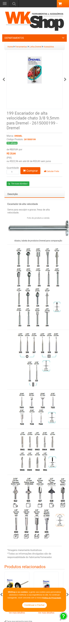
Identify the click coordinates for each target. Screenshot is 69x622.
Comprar (30, 170)
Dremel (18, 136)
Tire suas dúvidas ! (18, 183)
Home (10, 46)
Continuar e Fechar (35, 605)
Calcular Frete (51, 171)
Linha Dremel (35, 46)
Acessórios (49, 46)
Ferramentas (21, 46)
